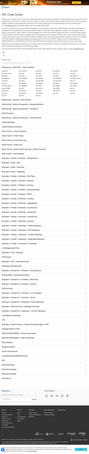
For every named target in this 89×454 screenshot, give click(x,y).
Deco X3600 (22, 93)
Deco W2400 (5, 90)
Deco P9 (4, 95)
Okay (81, 449)
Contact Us (4, 416)
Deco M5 (21, 88)
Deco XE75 (39, 71)
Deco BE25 (22, 81)
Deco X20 (72, 73)
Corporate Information (7, 414)
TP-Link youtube (57, 396)
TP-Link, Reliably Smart (5, 7)
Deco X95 (72, 90)
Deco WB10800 (23, 78)
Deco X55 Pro (39, 88)
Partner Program (33, 412)
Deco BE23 (5, 81)
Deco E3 (38, 95)
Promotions (62, 410)
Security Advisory (21, 416)
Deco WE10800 (6, 88)
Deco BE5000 (39, 78)
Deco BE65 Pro (74, 76)
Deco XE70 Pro (23, 90)
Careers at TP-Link (6, 418)
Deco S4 (72, 88)
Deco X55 (38, 73)
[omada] (71, 434)
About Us (4, 412)
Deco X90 (38, 90)
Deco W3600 (56, 86)
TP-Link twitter (67, 396)
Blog (18, 414)
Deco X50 (55, 93)
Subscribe (34, 399)
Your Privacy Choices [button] (7, 423)
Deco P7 (72, 93)
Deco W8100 (73, 86)
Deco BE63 (56, 83)
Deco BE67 (5, 76)
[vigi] (82, 434)
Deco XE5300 (73, 71)
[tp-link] (39, 434)
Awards (19, 421)
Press (19, 410)
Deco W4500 (39, 83)
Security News (20, 418)
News (18, 412)
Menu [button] (86, 6)
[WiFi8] (44, 2)
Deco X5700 (56, 90)
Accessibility (5, 425)
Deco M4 (21, 95)
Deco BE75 (56, 76)
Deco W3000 (22, 83)
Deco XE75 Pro (23, 71)
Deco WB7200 (5, 78)
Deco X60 (21, 73)
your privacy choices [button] (31, 451)
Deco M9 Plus (39, 93)
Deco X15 (72, 81)
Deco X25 (55, 73)
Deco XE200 (56, 71)
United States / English (79, 440)
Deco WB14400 (57, 78)
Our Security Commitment (8, 427)
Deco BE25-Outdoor (75, 78)
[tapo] (60, 434)
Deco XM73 (39, 86)
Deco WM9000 (23, 86)
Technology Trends (48, 412)
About (4, 410)
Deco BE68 (22, 76)
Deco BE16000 (40, 81)
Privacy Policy (5, 421)
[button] (11, 391)
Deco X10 (4, 83)
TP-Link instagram (52, 396)
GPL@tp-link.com (10, 25)
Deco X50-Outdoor (7, 73)
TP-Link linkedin (62, 396)
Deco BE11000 (57, 81)
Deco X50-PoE (74, 83)
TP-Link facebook (46, 396)
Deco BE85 (39, 76)
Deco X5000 (56, 88)
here (36, 46)
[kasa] (50, 434)
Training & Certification (49, 414)
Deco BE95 (5, 71)
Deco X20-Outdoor (7, 86)
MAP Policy (31, 416)
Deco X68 (4, 93)
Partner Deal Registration (35, 414)
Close (86, 2)
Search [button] (82, 6)
